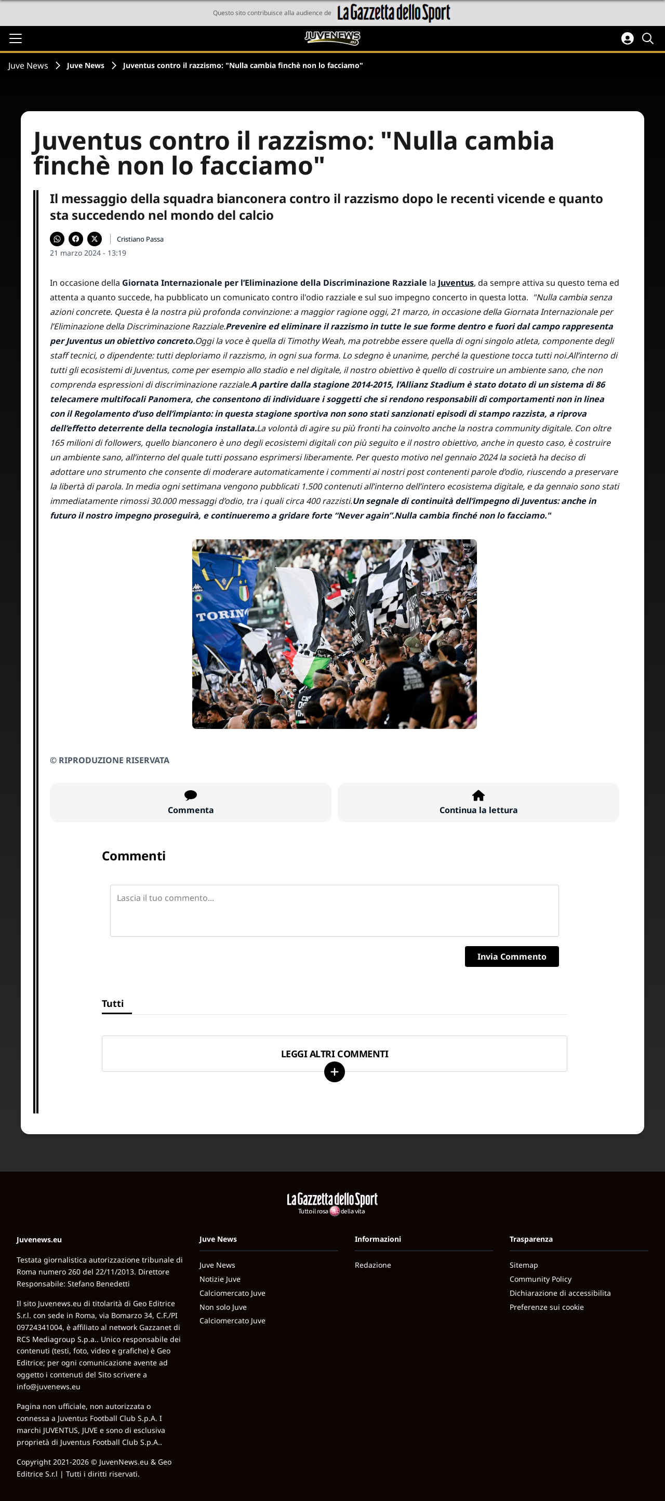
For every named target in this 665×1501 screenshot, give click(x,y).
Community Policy (540, 1279)
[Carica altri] (334, 1071)
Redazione (373, 1265)
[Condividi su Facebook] (76, 239)
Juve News (28, 65)
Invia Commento (512, 956)
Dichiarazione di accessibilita (560, 1293)
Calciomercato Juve (232, 1293)
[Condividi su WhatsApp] (57, 239)
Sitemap (524, 1265)
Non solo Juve (223, 1307)
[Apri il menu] (15, 38)
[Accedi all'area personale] (627, 38)
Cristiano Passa (140, 239)
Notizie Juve (220, 1279)
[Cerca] (649, 38)
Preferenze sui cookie (547, 1307)
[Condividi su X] (94, 239)
